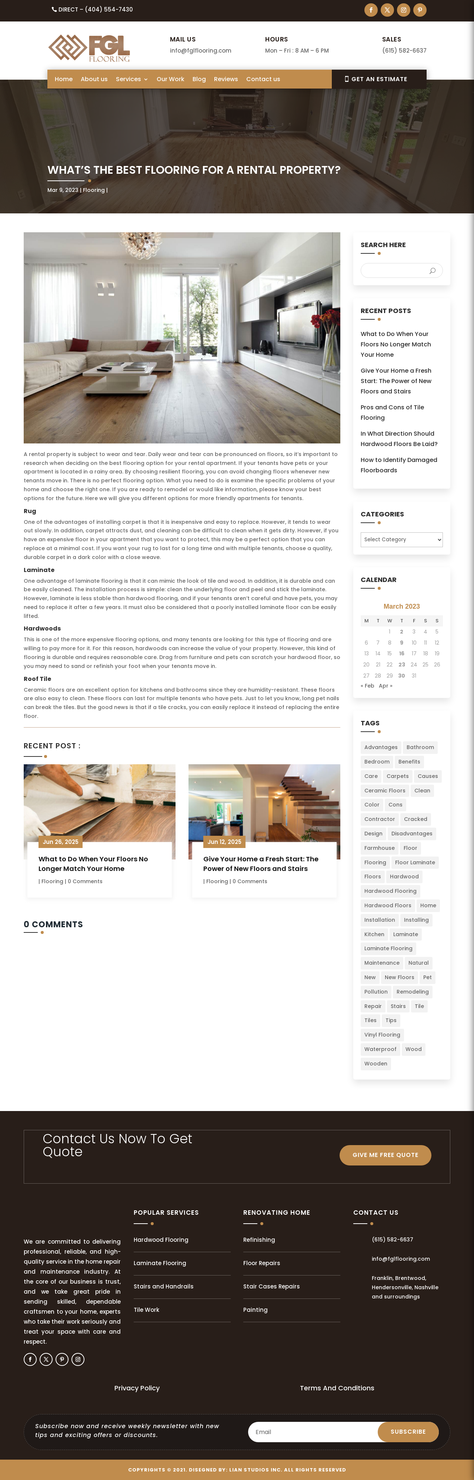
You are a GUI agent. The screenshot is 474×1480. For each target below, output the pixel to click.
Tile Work (146, 1310)
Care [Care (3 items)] (371, 776)
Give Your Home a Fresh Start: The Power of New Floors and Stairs (260, 863)
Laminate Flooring (160, 1263)
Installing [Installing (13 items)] (416, 920)
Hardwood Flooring (161, 1240)
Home (64, 80)
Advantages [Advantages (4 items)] (381, 747)
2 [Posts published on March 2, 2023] (401, 631)
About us (94, 80)
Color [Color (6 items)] (372, 804)
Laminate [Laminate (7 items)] (405, 934)
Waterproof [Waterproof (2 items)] (380, 1049)
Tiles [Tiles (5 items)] (370, 1020)
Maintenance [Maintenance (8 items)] (382, 963)
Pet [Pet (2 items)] (427, 977)
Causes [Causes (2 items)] (428, 776)
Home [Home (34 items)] (428, 905)
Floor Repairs (261, 1263)
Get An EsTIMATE (379, 79)
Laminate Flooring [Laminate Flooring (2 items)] (388, 948)
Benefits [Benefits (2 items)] (409, 761)
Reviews (226, 80)
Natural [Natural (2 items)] (418, 963)
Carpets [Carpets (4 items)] (398, 776)
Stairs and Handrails (164, 1286)
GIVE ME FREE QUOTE (385, 1155)
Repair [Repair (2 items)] (373, 1006)
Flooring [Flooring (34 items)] (375, 862)
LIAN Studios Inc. (256, 1469)
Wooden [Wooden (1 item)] (375, 1063)
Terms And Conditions (337, 1388)
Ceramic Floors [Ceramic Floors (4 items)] (384, 790)
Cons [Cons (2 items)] (395, 804)
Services (128, 80)
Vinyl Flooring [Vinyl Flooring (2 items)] (382, 1034)
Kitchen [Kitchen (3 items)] (374, 934)
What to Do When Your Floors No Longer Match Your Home (93, 863)
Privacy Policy (137, 1388)
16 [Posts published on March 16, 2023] (401, 653)
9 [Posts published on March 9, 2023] (401, 642)
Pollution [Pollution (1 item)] (376, 991)
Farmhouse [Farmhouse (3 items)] (379, 848)
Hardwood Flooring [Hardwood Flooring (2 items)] (390, 891)
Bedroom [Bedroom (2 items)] (377, 761)
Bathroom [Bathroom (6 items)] (420, 747)
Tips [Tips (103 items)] (391, 1020)
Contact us (263, 80)
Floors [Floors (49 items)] (372, 876)
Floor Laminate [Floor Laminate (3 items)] (415, 862)
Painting (255, 1310)
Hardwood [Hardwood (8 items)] (404, 876)
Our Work (170, 80)
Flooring (94, 190)
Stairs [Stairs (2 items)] (398, 1006)
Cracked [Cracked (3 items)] (415, 819)
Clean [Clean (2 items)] (422, 790)
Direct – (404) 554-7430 (96, 9)
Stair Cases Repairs (271, 1286)
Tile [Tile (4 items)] (419, 1006)
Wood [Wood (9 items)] (413, 1049)
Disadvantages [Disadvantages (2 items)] (412, 833)
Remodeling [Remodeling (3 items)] (413, 991)
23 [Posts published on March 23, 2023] (401, 664)
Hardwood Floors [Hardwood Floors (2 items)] (387, 905)
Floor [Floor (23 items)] (410, 848)
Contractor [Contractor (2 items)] (379, 819)
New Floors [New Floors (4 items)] (399, 977)
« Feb (367, 685)
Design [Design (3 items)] (373, 833)
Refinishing (259, 1240)
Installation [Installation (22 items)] (379, 920)
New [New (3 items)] (370, 977)
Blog (199, 80)
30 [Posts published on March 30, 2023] (401, 675)
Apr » (386, 685)
